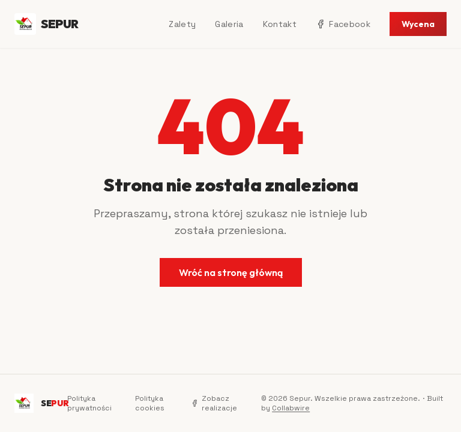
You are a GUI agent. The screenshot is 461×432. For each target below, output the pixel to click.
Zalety (182, 24)
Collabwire (291, 408)
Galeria (229, 24)
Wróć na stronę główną (231, 272)
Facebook (343, 24)
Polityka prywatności (89, 403)
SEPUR (46, 24)
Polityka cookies (149, 403)
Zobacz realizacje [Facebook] (214, 403)
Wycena (418, 24)
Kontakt (280, 24)
